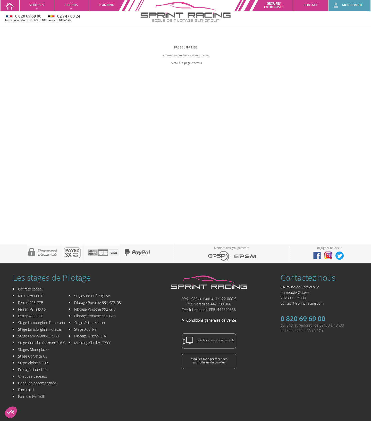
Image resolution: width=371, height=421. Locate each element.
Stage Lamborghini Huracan (40, 329)
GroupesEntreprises (273, 5)
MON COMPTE (352, 5)
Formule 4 (26, 389)
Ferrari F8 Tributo (32, 309)
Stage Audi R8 (85, 329)
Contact (310, 5)
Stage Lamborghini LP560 (38, 336)
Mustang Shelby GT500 (92, 342)
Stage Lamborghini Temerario (41, 322)
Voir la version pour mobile (209, 340)
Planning (106, 5)
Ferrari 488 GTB (30, 315)
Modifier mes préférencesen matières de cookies (209, 361)
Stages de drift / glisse (92, 295)
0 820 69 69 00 (303, 319)
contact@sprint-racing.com (302, 303)
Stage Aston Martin (89, 322)
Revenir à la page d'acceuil (185, 63)
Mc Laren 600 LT (31, 295)
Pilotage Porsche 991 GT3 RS (97, 302)
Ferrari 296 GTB (30, 302)
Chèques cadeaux (32, 376)
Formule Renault (31, 396)
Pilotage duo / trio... (33, 369)
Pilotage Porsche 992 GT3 (95, 309)
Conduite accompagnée (37, 382)
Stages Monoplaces (33, 349)
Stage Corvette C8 (32, 356)
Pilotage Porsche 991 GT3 (95, 315)
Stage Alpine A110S (33, 362)
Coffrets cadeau (31, 289)
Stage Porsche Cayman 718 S (41, 342)
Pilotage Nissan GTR (90, 336)
